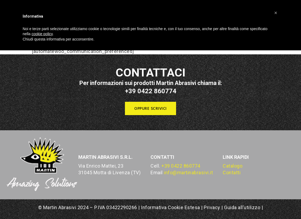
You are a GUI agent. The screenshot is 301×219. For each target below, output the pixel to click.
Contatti (232, 172)
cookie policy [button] (41, 34)
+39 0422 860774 (180, 166)
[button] (150, 108)
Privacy (212, 207)
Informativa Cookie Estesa (171, 207)
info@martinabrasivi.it (188, 172)
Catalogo (232, 166)
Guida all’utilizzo (242, 207)
